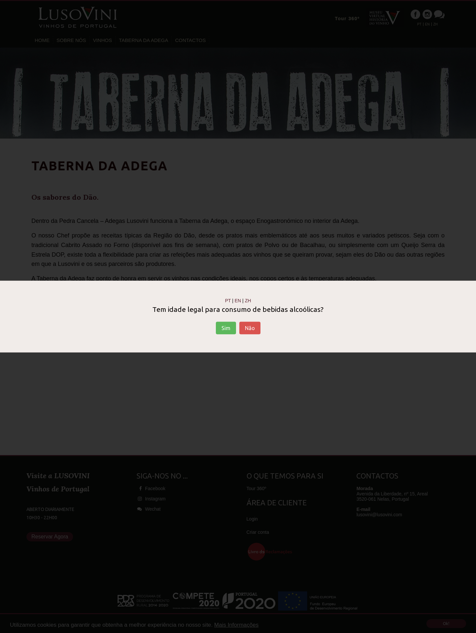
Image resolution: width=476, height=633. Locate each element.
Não (250, 328)
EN (238, 300)
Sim (225, 328)
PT (228, 300)
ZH (248, 300)
